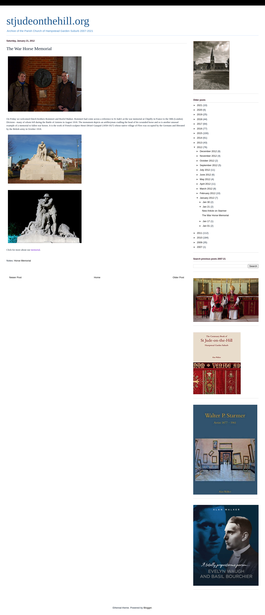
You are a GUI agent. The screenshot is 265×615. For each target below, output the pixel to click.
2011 (200, 233)
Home (97, 277)
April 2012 (205, 183)
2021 (200, 105)
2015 (200, 133)
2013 (200, 142)
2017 (200, 123)
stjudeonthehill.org (47, 21)
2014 (200, 137)
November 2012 (209, 155)
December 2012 (209, 151)
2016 (200, 128)
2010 (200, 237)
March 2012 (206, 188)
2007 (200, 247)
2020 (200, 109)
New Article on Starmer (214, 210)
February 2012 (208, 193)
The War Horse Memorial (215, 215)
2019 (200, 114)
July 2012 (205, 169)
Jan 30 (207, 202)
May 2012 (205, 179)
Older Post (178, 277)
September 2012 (209, 165)
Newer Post (15, 277)
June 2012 (206, 174)
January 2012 (207, 197)
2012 (200, 147)
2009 (200, 242)
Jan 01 (207, 225)
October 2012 (207, 160)
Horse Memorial (22, 260)
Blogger (148, 607)
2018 (200, 119)
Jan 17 (207, 221)
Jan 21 (207, 206)
